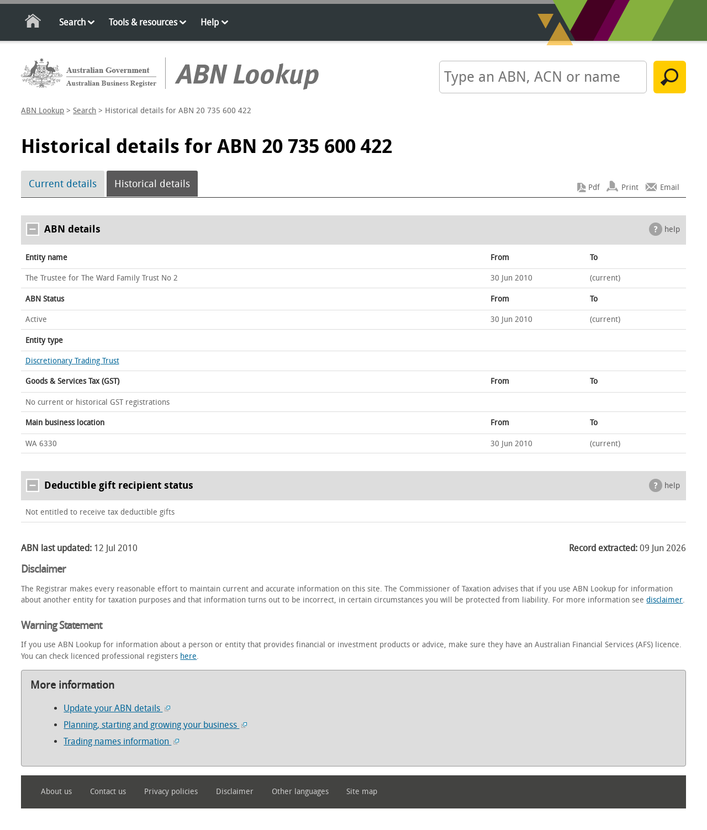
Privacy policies (171, 791)
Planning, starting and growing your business (155, 725)
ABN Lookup (42, 110)
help (672, 229)
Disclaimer (235, 791)
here (188, 656)
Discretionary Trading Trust (72, 361)
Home (33, 23)
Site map (361, 791)
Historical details (152, 184)
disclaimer (664, 600)
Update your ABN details (117, 708)
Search (72, 22)
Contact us (108, 791)
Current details (63, 184)
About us (56, 791)
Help (210, 22)
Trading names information (121, 741)
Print (630, 187)
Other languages (300, 791)
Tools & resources (143, 22)
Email (669, 187)
